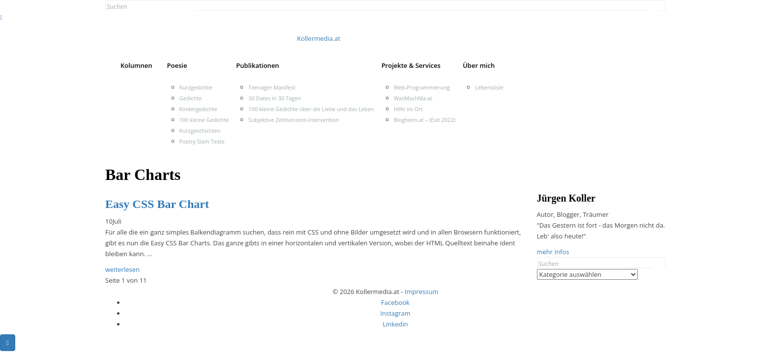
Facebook (395, 302)
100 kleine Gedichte (204, 119)
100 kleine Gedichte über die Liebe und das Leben (311, 109)
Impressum (422, 291)
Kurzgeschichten (200, 130)
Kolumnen (136, 65)
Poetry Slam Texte (202, 141)
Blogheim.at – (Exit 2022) (425, 119)
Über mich (479, 65)
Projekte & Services (411, 65)
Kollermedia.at (318, 38)
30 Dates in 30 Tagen (274, 98)
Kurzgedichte (195, 87)
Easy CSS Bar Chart (157, 204)
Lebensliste (489, 87)
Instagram (395, 313)
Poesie (177, 65)
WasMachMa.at (413, 98)
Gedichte (190, 98)
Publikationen (257, 65)
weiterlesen (122, 269)
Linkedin (395, 324)
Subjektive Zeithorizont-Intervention (293, 119)
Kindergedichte (198, 109)
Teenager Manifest (271, 87)
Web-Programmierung (422, 87)
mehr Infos (553, 251)
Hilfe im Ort (408, 109)
